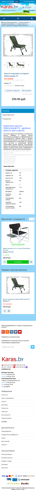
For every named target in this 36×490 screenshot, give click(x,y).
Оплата (3, 401)
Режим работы (32, 10)
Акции (3, 438)
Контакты (4, 395)
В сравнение (26, 90)
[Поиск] (18, 18)
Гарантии (4, 411)
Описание (5, 111)
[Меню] (4, 18)
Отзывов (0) (6, 119)
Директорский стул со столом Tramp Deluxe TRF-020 (16, 249)
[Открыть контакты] (32, 18)
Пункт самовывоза (7, 398)
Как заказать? (6, 415)
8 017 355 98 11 (8, 367)
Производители (6, 431)
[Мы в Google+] (3, 332)
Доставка (4, 405)
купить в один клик (18, 244)
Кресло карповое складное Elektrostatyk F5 (16, 299)
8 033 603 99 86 (20, 365)
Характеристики (8, 115)
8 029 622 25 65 (8, 365)
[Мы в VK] (15, 332)
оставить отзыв (18, 80)
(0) (12, 80)
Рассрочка (4, 408)
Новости (4, 444)
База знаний (5, 441)
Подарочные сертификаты (9, 434)
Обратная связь (6, 418)
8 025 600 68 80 (20, 367)
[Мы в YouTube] (20, 332)
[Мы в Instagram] (11, 332)
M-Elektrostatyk (19, 85)
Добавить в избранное (12, 90)
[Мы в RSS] (7, 332)
